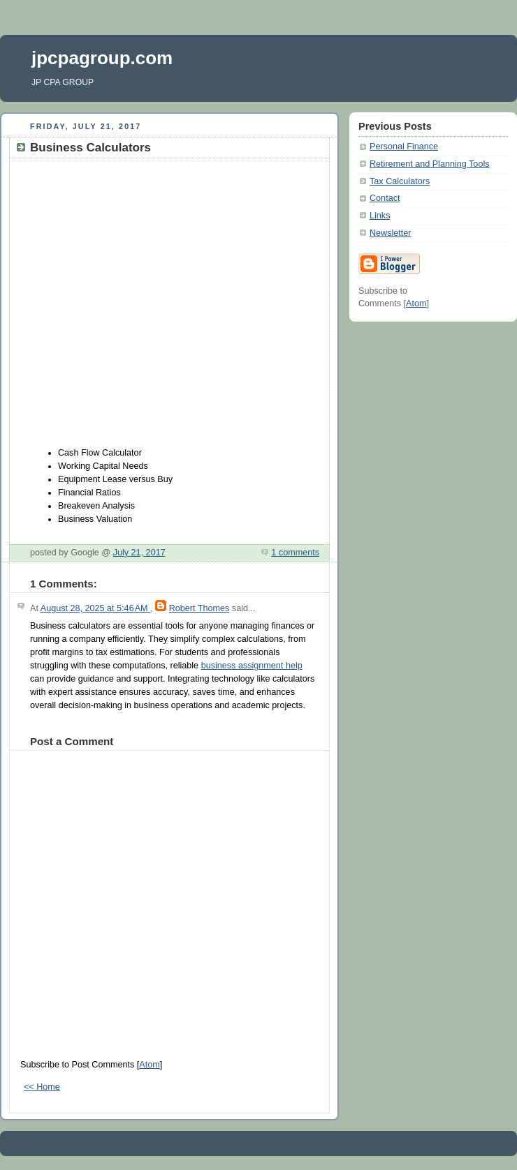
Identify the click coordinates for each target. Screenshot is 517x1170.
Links (380, 215)
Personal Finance (404, 146)
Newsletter (391, 233)
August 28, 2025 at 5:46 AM (95, 608)
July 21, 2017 (139, 552)
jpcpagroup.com (102, 57)
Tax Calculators (400, 181)
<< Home (42, 1087)
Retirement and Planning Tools (430, 164)
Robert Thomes (199, 608)
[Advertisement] (131, 303)
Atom (149, 1065)
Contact (385, 198)
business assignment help (252, 665)
